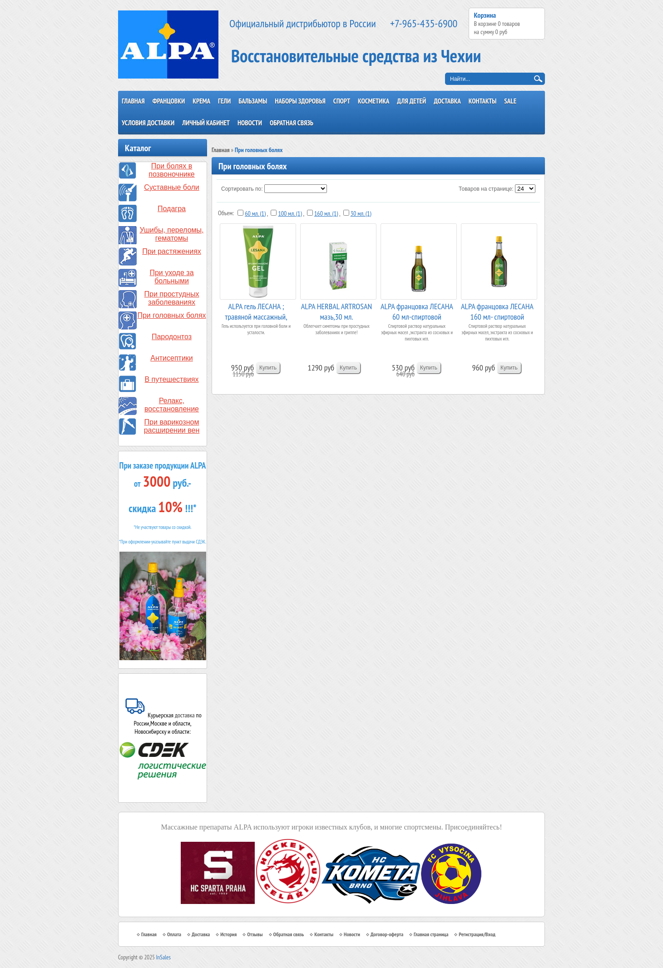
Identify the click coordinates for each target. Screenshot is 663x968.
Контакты (483, 101)
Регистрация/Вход (477, 934)
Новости (249, 123)
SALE (510, 101)
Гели (224, 101)
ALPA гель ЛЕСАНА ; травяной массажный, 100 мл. (256, 311)
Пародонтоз (172, 337)
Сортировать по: (242, 189)
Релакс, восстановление (171, 405)
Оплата (174, 934)
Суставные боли (171, 187)
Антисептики (171, 358)
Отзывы (254, 934)
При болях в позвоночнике (171, 170)
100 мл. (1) (290, 213)
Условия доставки (148, 123)
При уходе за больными (171, 277)
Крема (201, 101)
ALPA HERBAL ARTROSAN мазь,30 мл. (336, 311)
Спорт (341, 101)
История (228, 934)
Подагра (172, 208)
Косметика (373, 101)
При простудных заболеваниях (171, 298)
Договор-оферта (387, 934)
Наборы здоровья (300, 101)
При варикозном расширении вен (172, 426)
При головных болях (171, 315)
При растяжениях (171, 251)
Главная (133, 101)
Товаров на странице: (486, 189)
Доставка (447, 101)
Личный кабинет (206, 123)
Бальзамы (252, 101)
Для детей (411, 101)
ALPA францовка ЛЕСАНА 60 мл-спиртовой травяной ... (417, 311)
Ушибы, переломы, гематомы (172, 234)
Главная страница (431, 934)
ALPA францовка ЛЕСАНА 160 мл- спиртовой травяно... (497, 311)
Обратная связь (291, 123)
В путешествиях (172, 379)
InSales (163, 957)
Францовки (169, 101)
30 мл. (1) (361, 213)
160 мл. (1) (326, 213)
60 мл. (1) (255, 213)
